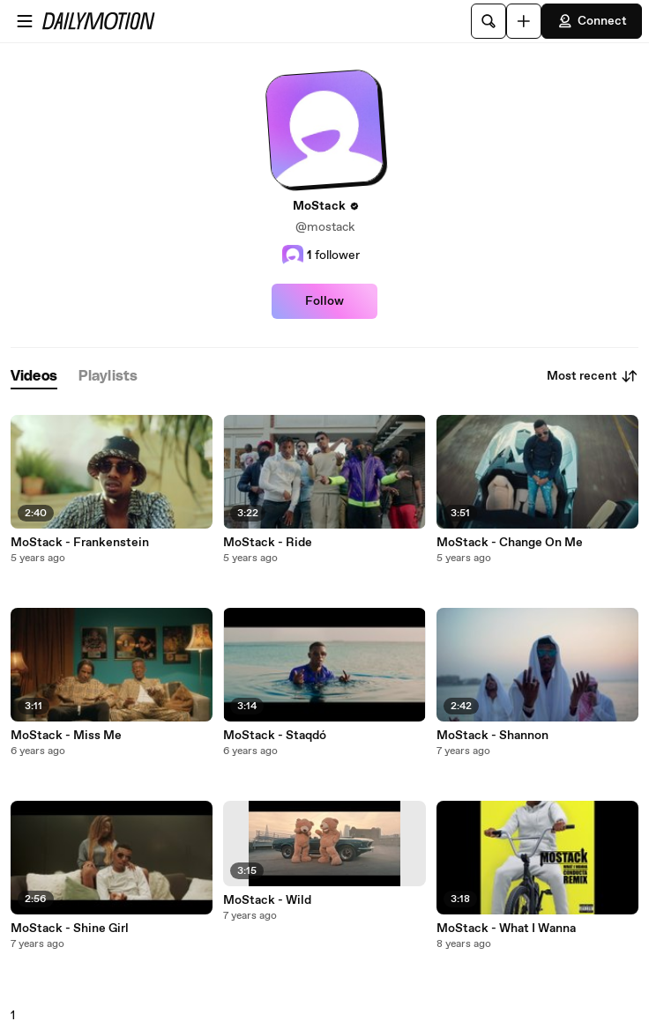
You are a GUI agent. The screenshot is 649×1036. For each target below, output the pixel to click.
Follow (324, 301)
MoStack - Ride (267, 543)
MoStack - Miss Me (66, 736)
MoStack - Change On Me (509, 543)
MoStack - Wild (267, 900)
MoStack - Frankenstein (80, 543)
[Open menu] (25, 21)
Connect (591, 21)
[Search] (488, 21)
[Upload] (523, 21)
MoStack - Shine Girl (70, 928)
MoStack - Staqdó (274, 736)
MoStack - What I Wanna (506, 928)
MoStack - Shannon (492, 736)
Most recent (592, 376)
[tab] (34, 377)
